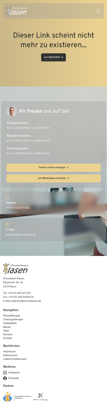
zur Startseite (53, 57)
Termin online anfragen (53, 167)
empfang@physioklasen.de (26, 301)
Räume (7, 327)
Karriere (7, 334)
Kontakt (7, 338)
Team (6, 330)
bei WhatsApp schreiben (53, 178)
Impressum (9, 351)
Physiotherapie (11, 315)
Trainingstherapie (13, 319)
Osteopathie (10, 323)
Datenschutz (10, 355)
